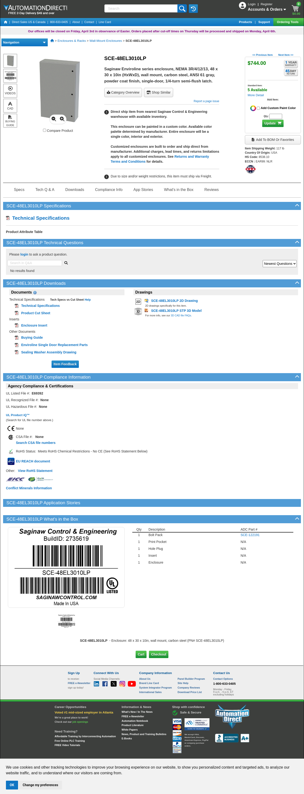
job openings (80, 705)
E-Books (127, 722)
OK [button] (12, 785)
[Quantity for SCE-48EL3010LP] (275, 116)
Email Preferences (148, 754)
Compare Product (58, 131)
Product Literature (132, 709)
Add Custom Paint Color (278, 108)
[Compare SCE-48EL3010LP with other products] (44, 130)
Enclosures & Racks (71, 41)
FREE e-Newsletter (133, 700)
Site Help (183, 667)
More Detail (256, 95)
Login (252, 4)
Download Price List (190, 675)
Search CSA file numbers (36, 443)
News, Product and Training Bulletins (144, 717)
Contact (89, 22)
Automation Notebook (135, 704)
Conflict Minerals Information (29, 488)
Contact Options (223, 662)
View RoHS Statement (35, 471)
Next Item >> (285, 54)
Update (270, 123)
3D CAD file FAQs (181, 315)
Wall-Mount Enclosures (106, 41)
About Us (144, 662)
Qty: (266, 116)
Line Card (105, 22)
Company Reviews (189, 671)
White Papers (130, 713)
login (24, 254)
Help (87, 299)
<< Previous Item (262, 54)
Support (264, 22)
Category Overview (123, 92)
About (76, 22)
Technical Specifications (38, 218)
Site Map (78, 754)
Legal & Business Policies (179, 754)
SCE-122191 (250, 518)
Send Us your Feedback (101, 754)
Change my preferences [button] (40, 785)
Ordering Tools (288, 22)
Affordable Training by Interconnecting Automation (85, 720)
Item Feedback (65, 364)
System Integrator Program (155, 671)
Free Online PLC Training (70, 724)
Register (266, 4)
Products (246, 22)
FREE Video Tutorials (67, 728)
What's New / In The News (137, 695)
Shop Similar (159, 92)
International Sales (150, 675)
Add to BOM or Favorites (273, 140)
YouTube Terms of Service (213, 754)
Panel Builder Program (191, 662)
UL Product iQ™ (18, 415)
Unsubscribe (127, 754)
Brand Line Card (149, 667)
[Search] (141, 8)
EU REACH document (33, 461)
